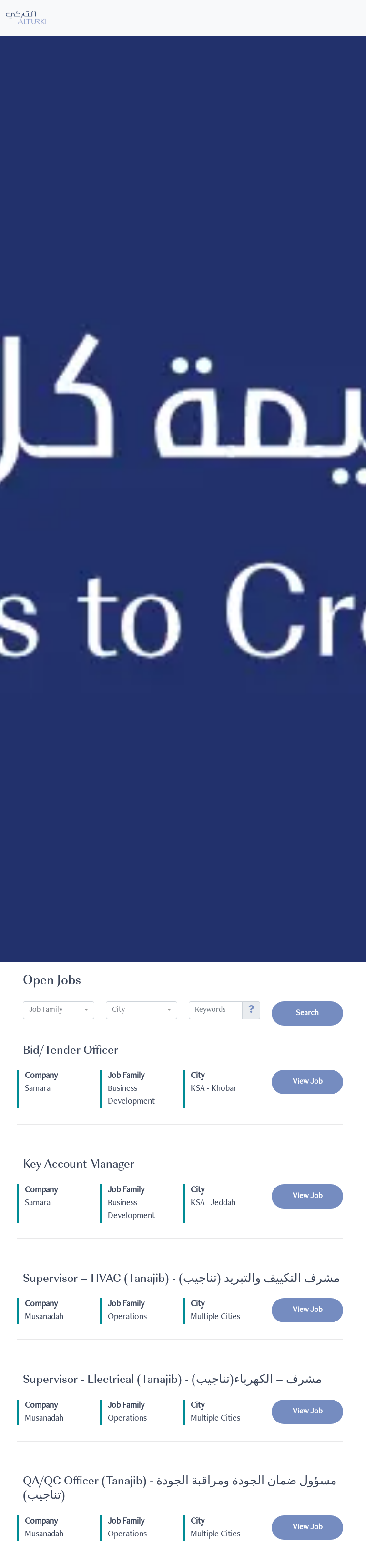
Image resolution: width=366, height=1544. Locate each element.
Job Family (126, 1076)
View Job (308, 1082)
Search (307, 1013)
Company (41, 1076)
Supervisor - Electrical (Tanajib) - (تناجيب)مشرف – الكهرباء (172, 1380)
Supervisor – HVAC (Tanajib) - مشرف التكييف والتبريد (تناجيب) (181, 1279)
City (197, 1076)
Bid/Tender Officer (70, 1051)
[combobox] (58, 1010)
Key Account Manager (78, 1165)
